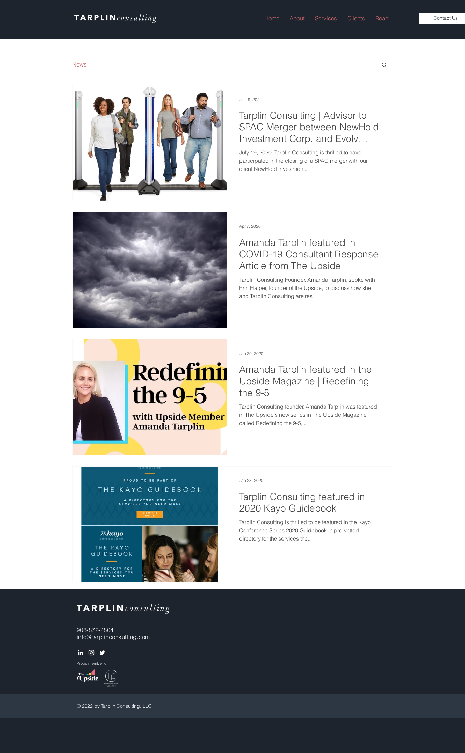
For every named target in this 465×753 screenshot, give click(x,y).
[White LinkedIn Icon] (80, 652)
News (79, 64)
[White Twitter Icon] (102, 652)
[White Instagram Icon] (91, 652)
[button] (382, 18)
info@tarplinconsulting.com (113, 636)
